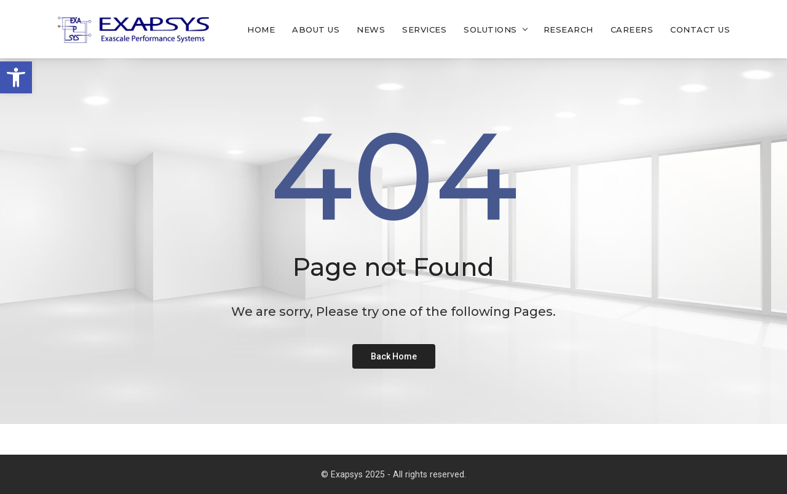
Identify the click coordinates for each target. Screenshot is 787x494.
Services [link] (424, 29)
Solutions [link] (490, 29)
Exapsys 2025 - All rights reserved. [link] (398, 474)
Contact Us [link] (700, 29)
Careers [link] (632, 29)
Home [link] (261, 29)
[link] (16, 77)
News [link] (371, 29)
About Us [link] (315, 29)
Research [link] (568, 29)
